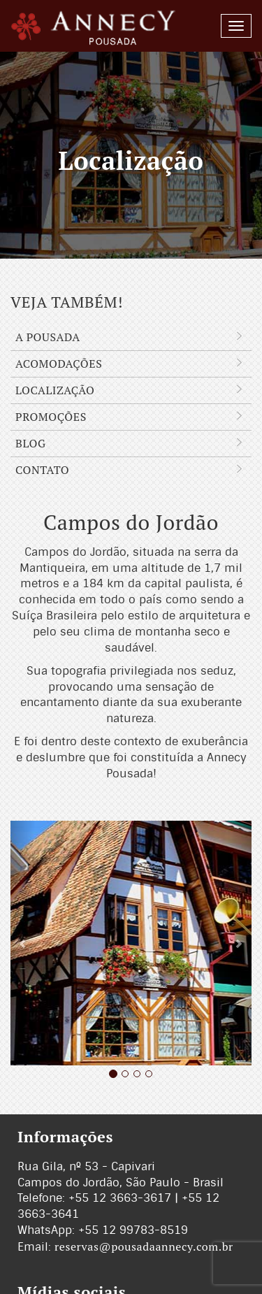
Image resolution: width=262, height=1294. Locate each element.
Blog (131, 444)
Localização (131, 390)
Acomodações (131, 364)
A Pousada (131, 337)
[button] (22, 943)
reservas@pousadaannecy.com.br (143, 1246)
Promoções (131, 417)
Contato (131, 470)
